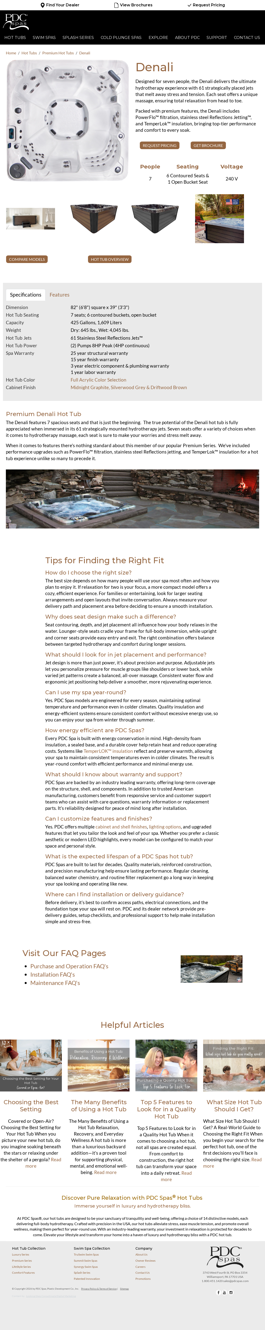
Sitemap (124, 1288)
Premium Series (22, 1260)
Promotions (143, 1279)
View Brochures (133, 5)
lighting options (165, 826)
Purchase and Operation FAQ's (69, 966)
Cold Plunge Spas (121, 37)
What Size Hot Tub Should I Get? (234, 1106)
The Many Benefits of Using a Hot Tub (99, 1106)
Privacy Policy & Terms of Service (99, 1288)
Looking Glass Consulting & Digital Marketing (51, 1295)
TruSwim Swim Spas (86, 1254)
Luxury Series (20, 1254)
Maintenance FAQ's (55, 982)
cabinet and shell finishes (121, 826)
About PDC (187, 37)
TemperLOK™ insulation (108, 751)
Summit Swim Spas (85, 1260)
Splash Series (78, 37)
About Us (141, 1254)
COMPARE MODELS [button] (27, 259)
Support (217, 37)
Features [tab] (59, 294)
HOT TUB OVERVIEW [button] (110, 259)
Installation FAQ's (52, 974)
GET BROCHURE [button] (208, 145)
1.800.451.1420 (212, 1281)
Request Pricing (206, 5)
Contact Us (247, 37)
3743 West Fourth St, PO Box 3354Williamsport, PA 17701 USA (225, 1275)
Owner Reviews (145, 1260)
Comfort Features (23, 1272)
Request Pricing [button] (160, 145)
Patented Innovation (87, 1279)
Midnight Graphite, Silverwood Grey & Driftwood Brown (129, 387)
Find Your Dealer (59, 5)
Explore (158, 37)
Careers (140, 1267)
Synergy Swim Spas (86, 1267)
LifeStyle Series (21, 1267)
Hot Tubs (15, 37)
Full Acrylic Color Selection (98, 380)
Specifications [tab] (25, 294)
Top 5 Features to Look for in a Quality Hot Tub (166, 1109)
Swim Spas (44, 37)
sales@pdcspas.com (236, 1281)
